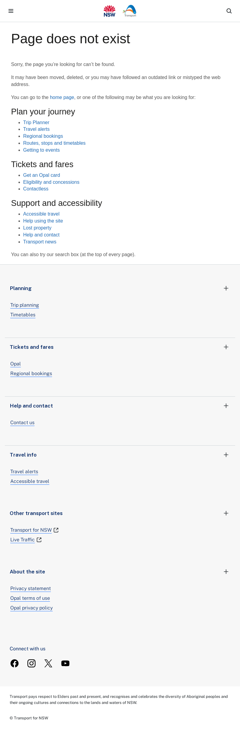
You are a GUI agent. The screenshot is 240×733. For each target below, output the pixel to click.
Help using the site (43, 220)
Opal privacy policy (31, 608)
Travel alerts (36, 129)
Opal (15, 364)
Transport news (40, 241)
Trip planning (24, 305)
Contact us (22, 422)
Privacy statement (30, 588)
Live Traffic (26, 540)
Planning (120, 288)
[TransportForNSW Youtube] (65, 663)
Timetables (22, 315)
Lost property (37, 227)
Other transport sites (120, 513)
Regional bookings (43, 136)
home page (62, 97)
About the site (120, 571)
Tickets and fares (120, 347)
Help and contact (41, 234)
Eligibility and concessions (51, 182)
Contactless (36, 188)
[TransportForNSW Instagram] (31, 663)
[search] (229, 11)
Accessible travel (41, 213)
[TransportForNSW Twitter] (48, 663)
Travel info (120, 455)
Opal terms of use (30, 598)
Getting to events (41, 150)
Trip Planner (36, 122)
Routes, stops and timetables (54, 143)
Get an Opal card (41, 175)
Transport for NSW (34, 530)
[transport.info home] (120, 10)
